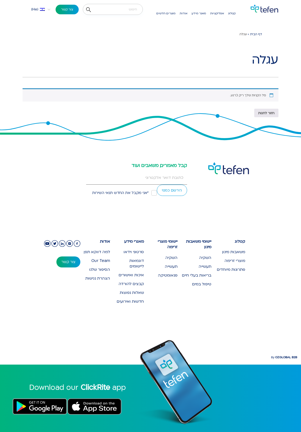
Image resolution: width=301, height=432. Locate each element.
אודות (183, 13)
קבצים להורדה (131, 283)
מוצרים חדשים (166, 13)
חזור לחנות (266, 113)
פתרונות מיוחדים (231, 269)
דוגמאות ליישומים (136, 263)
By (284, 357)
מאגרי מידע (134, 241)
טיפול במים (201, 284)
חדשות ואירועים (130, 301)
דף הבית (256, 34)
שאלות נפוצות (132, 292)
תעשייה (205, 266)
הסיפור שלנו (99, 269)
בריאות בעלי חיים (196, 275)
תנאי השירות (102, 192)
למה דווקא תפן (97, 252)
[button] (37, 9)
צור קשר (67, 9)
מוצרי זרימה (235, 260)
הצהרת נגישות (97, 278)
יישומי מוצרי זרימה (167, 244)
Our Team (100, 260)
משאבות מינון (233, 252)
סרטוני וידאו (134, 252)
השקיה (205, 257)
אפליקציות (217, 13)
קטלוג (232, 13)
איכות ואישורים (131, 275)
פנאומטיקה (167, 275)
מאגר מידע (198, 13)
